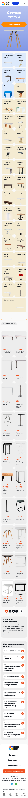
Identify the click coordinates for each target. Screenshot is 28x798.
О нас (10, 794)
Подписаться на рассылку (14, 771)
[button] (7, 457)
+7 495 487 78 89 (14, 776)
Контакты (23, 794)
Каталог (4, 794)
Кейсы (16, 794)
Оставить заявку (14, 24)
